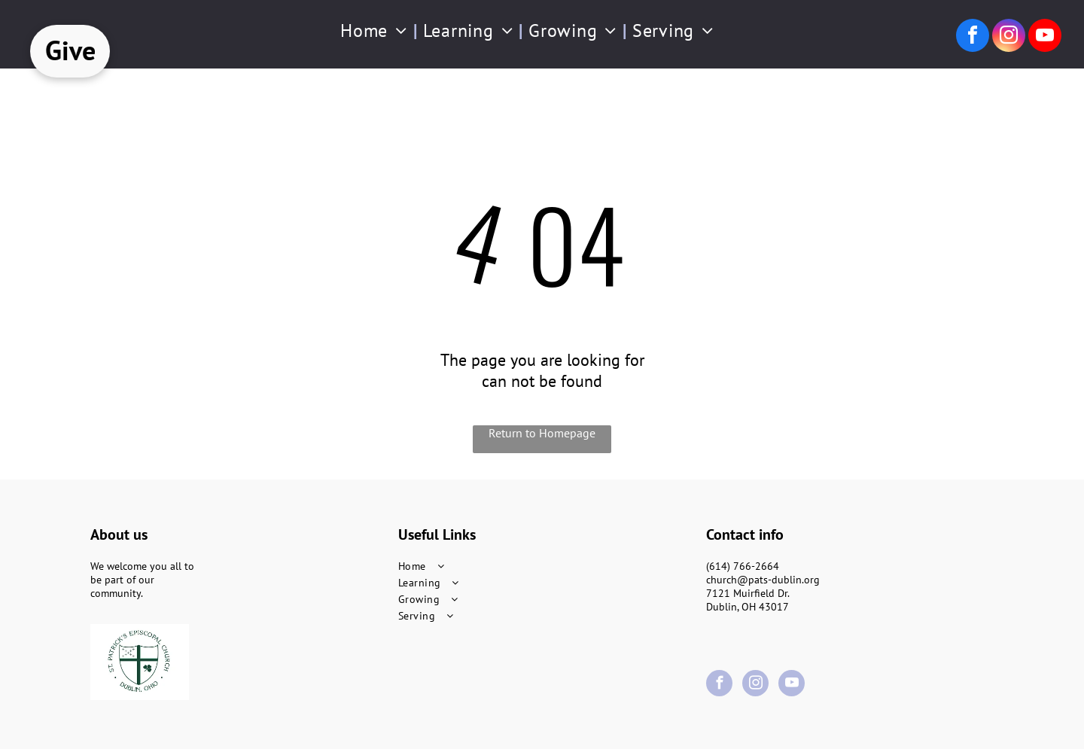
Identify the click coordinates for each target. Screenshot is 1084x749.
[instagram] (1008, 37)
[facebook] (972, 37)
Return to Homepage (542, 432)
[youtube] (1044, 37)
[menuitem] (375, 30)
